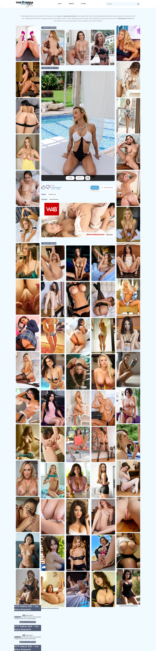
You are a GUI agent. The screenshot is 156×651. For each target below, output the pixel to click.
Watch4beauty (54, 199)
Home (60, 3)
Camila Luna (52, 194)
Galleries (71, 3)
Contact (83, 3)
